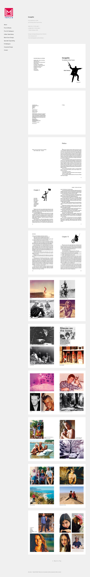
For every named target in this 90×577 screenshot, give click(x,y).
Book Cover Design (9, 37)
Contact (6, 50)
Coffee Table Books (9, 34)
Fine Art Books (7, 28)
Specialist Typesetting (9, 41)
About (5, 24)
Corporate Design (8, 47)
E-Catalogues (7, 44)
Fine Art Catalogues (9, 31)
